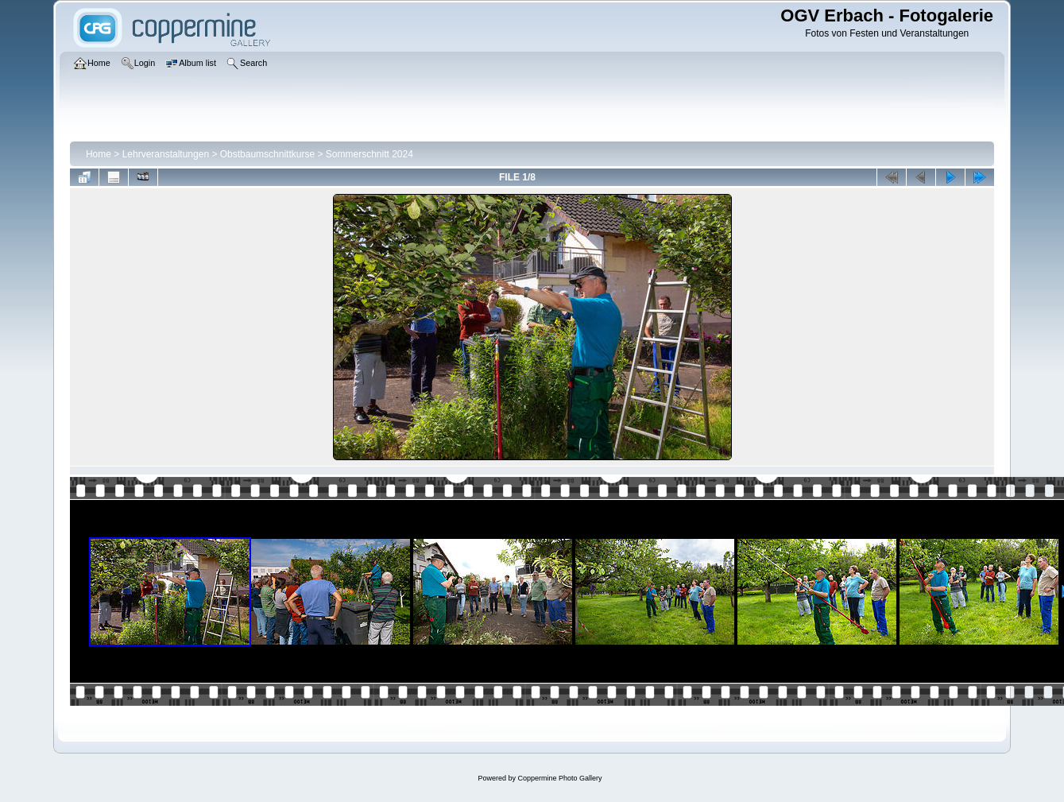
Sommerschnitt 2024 (369, 154)
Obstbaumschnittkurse (267, 154)
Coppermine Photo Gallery (559, 778)
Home (98, 154)
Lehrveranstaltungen (165, 154)
